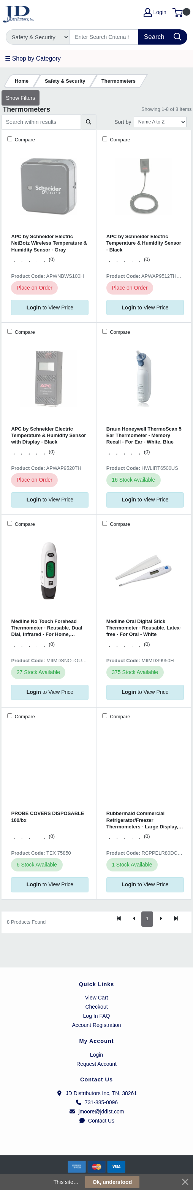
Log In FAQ (96, 1016)
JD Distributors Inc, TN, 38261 (96, 1093)
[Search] (104, 37)
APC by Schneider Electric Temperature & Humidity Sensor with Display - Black (48, 435)
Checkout (96, 1007)
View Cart (96, 998)
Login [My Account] (155, 12)
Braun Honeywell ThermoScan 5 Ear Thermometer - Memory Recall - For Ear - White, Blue (144, 435)
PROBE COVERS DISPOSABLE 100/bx (47, 816)
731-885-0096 (96, 1102)
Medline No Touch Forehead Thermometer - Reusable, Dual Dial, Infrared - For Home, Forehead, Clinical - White (46, 628)
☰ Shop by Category (33, 58)
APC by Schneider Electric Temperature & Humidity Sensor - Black (143, 243)
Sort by (122, 122)
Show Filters (20, 98)
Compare (24, 140)
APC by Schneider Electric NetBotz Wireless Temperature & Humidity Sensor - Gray (49, 243)
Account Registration (96, 1025)
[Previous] (134, 919)
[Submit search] (88, 122)
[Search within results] (41, 122)
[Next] (160, 919)
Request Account (96, 1064)
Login (96, 1055)
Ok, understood (112, 1182)
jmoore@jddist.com (96, 1111)
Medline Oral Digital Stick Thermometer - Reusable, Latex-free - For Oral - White (143, 627)
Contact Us (96, 1121)
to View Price (50, 307)
